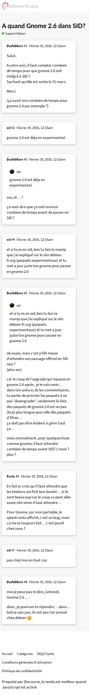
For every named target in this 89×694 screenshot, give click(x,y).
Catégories (25, 653)
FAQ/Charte (45, 653)
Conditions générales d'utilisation (27, 662)
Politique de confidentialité (22, 671)
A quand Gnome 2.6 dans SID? (43, 26)
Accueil (7, 653)
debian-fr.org (20, 324)
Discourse (32, 681)
